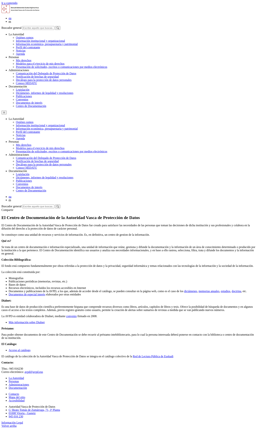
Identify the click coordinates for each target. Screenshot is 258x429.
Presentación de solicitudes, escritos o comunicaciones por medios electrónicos (61, 66)
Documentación (18, 387)
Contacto (14, 394)
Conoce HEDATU (26, 83)
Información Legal (12, 422)
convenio (71, 316)
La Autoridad (16, 378)
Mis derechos (23, 60)
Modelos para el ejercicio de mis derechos (40, 63)
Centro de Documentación (31, 106)
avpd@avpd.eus (34, 371)
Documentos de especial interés (27, 294)
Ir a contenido (9, 3)
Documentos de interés (29, 102)
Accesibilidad (17, 400)
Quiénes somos (24, 37)
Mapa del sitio (17, 397)
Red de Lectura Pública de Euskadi (153, 356)
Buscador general (11, 27)
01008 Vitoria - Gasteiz (22, 413)
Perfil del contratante (28, 47)
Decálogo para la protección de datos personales (43, 79)
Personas (14, 381)
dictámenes (190, 291)
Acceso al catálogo (20, 350)
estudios (225, 291)
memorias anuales (209, 291)
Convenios (22, 99)
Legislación (22, 89)
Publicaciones (24, 96)
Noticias (20, 50)
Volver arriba (9, 425)
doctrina (236, 291)
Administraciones (19, 384)
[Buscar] (57, 28)
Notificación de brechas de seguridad (37, 76)
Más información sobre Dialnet (27, 322)
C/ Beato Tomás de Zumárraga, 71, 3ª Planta (34, 409)
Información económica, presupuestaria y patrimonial (47, 44)
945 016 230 (16, 416)
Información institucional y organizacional (40, 40)
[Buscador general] (38, 28)
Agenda (20, 53)
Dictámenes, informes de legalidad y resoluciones (44, 92)
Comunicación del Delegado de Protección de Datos (46, 73)
